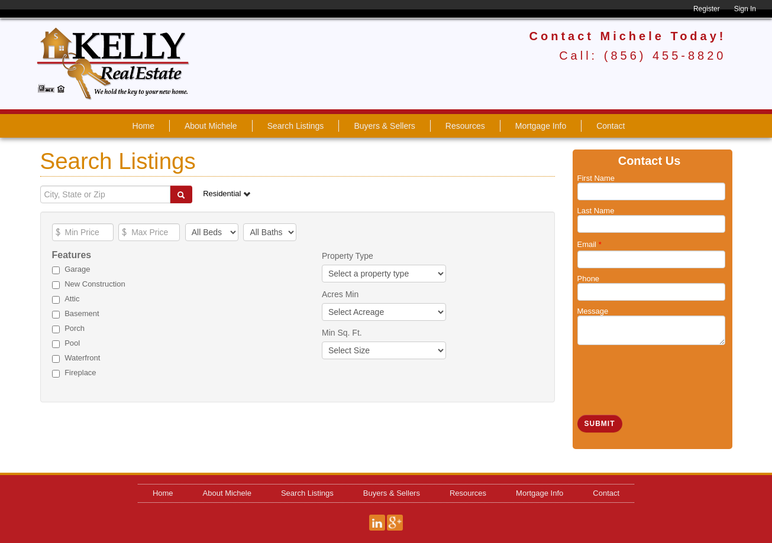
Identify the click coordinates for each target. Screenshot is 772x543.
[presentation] (667, 374)
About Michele (211, 126)
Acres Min (340, 294)
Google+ (395, 523)
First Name (596, 178)
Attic (71, 298)
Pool (72, 343)
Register (706, 9)
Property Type (347, 256)
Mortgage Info (540, 126)
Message (593, 311)
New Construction (94, 283)
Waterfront (82, 357)
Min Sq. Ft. (342, 332)
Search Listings (295, 126)
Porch (74, 328)
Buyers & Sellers (384, 126)
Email (589, 244)
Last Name (596, 210)
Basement (81, 313)
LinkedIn (377, 523)
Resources (465, 126)
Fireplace (80, 372)
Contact (610, 126)
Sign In (745, 9)
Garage (77, 269)
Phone (588, 278)
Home (143, 126)
